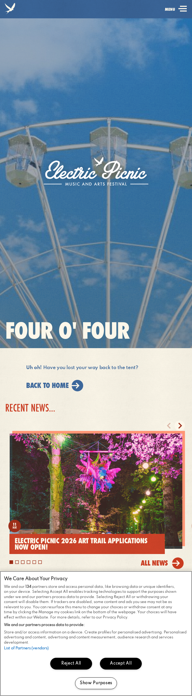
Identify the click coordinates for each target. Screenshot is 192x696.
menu (176, 12)
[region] (96, 633)
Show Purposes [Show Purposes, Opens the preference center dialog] (96, 683)
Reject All (71, 663)
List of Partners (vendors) (26, 648)
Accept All (121, 663)
